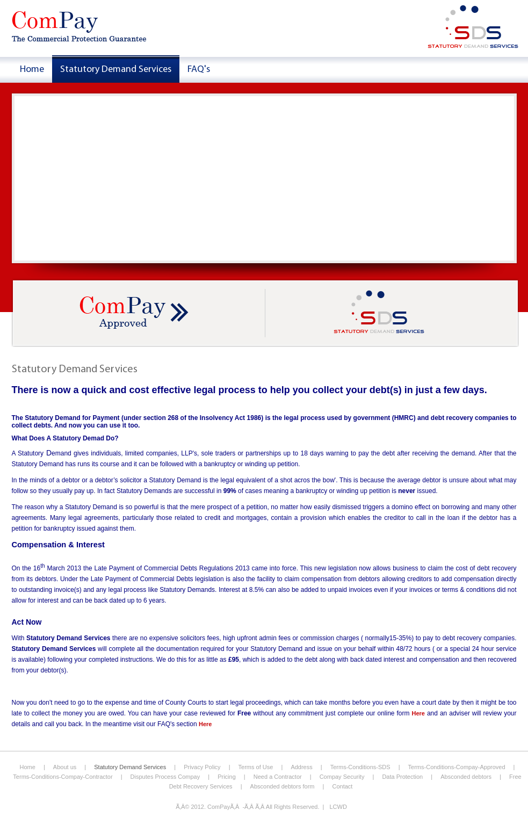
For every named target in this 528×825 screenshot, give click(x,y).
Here (417, 713)
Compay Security (342, 776)
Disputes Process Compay (165, 776)
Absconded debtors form (282, 786)
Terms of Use (255, 767)
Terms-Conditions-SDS (360, 767)
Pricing (227, 776)
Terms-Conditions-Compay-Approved (456, 767)
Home (27, 767)
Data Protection (402, 776)
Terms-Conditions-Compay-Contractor (62, 776)
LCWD (337, 807)
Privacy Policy (202, 767)
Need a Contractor (278, 776)
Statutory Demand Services (130, 767)
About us (64, 767)
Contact (342, 786)
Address (302, 767)
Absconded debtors (465, 776)
